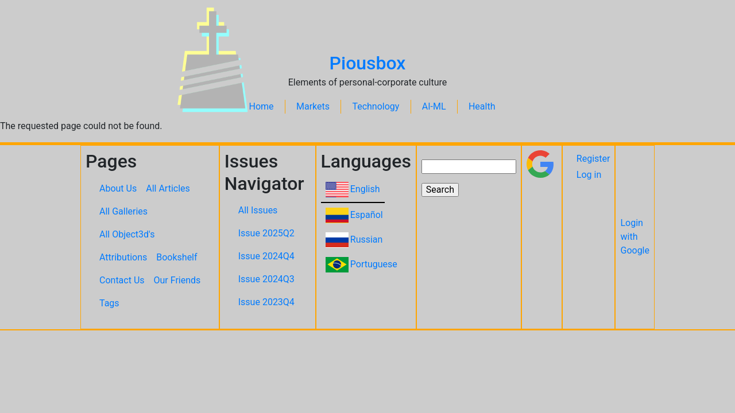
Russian (366, 239)
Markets (313, 106)
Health (482, 106)
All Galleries (123, 211)
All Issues (258, 210)
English (365, 189)
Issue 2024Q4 (266, 256)
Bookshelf (176, 257)
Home (261, 106)
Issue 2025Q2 (266, 233)
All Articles (168, 188)
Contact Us (122, 280)
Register (593, 158)
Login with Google (634, 236)
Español (366, 214)
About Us (118, 188)
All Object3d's (127, 234)
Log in (589, 174)
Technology (375, 106)
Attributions (123, 257)
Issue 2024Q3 (266, 279)
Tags (109, 303)
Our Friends (177, 280)
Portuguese (373, 264)
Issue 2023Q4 (266, 302)
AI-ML (434, 106)
